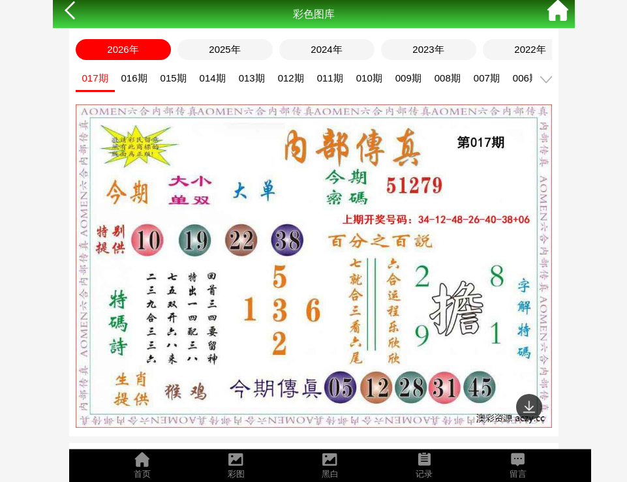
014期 (213, 77)
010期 (369, 77)
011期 (330, 77)
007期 (487, 77)
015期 (174, 77)
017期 (95, 77)
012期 (291, 77)
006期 (526, 77)
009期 (408, 77)
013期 (252, 77)
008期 (448, 77)
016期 (134, 77)
